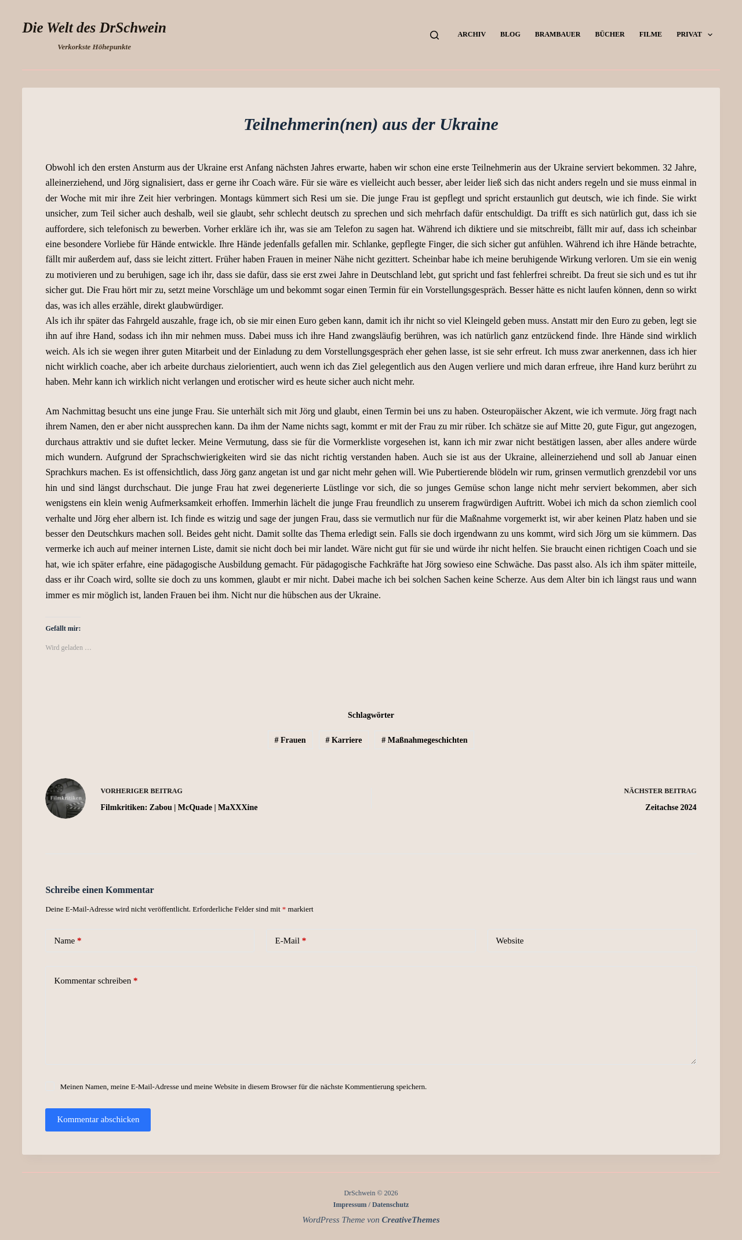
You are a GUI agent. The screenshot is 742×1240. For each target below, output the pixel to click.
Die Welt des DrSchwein (94, 27)
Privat (696, 35)
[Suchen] (434, 35)
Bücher (609, 34)
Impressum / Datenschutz (371, 1205)
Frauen (290, 740)
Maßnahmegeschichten (424, 740)
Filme (650, 34)
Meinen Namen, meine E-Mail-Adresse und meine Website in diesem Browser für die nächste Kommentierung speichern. (243, 1086)
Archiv (471, 34)
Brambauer (558, 34)
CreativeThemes (411, 1219)
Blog (510, 34)
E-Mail (290, 941)
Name (67, 941)
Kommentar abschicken (98, 1119)
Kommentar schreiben (95, 981)
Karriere (343, 740)
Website (510, 940)
